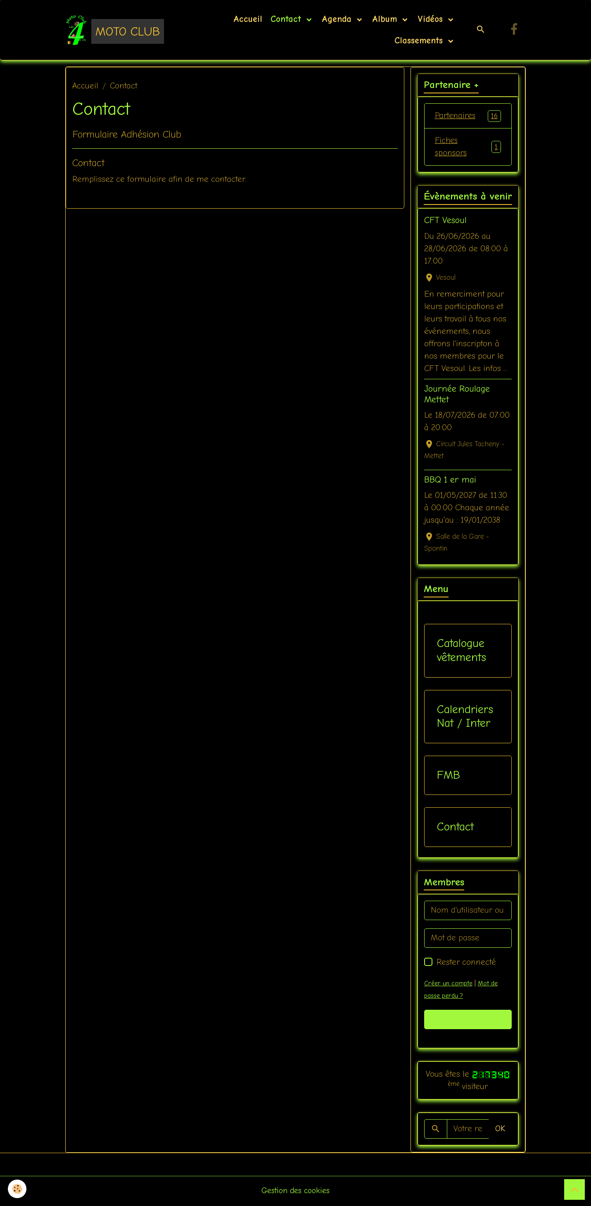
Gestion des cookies (295, 1191)
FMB (448, 776)
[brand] (113, 29)
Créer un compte (448, 984)
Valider (467, 1020)
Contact (287, 19)
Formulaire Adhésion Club (126, 134)
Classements (418, 40)
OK (500, 1130)
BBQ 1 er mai (450, 481)
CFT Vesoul (445, 221)
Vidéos (432, 19)
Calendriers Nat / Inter (465, 717)
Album (386, 19)
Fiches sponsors (468, 147)
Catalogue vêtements (461, 651)
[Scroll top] (574, 1189)
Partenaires (468, 116)
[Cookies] (17, 1189)
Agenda (338, 19)
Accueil (247, 19)
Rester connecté (466, 963)
